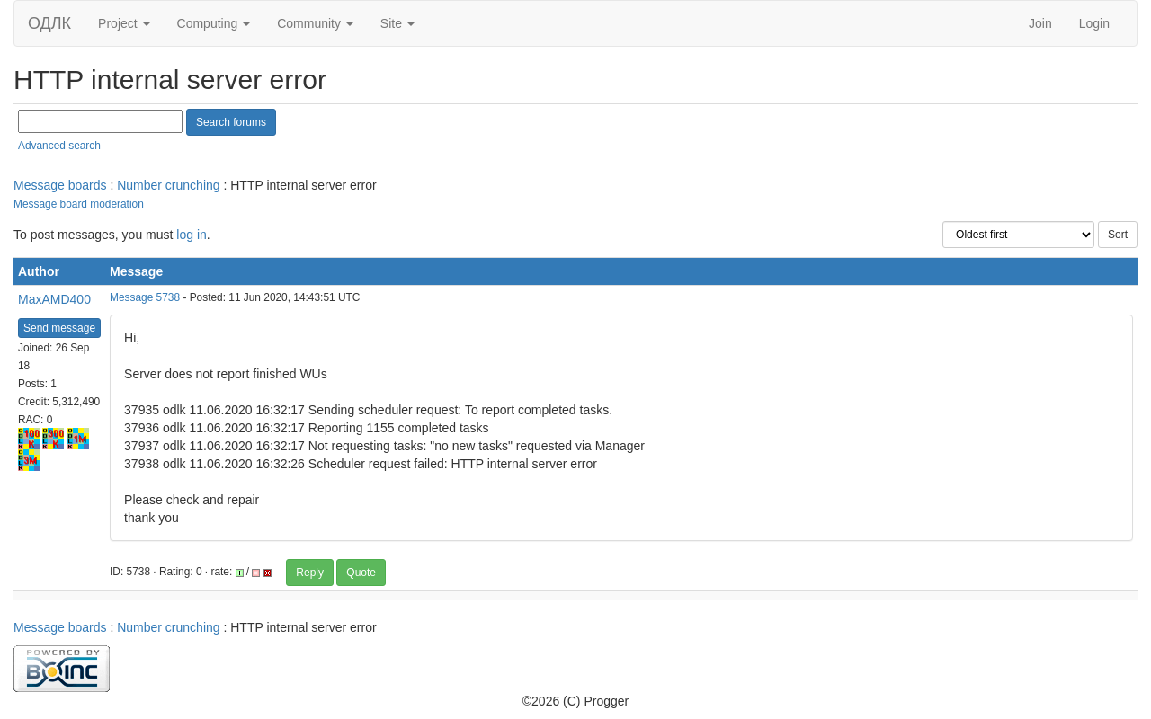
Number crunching (168, 185)
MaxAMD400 (54, 299)
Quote (361, 572)
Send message (59, 328)
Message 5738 (145, 297)
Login (1094, 23)
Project (123, 23)
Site (397, 23)
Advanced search (59, 145)
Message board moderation (78, 204)
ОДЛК (49, 23)
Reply (310, 572)
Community (315, 23)
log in (191, 234)
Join (1040, 23)
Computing (214, 23)
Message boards (60, 185)
